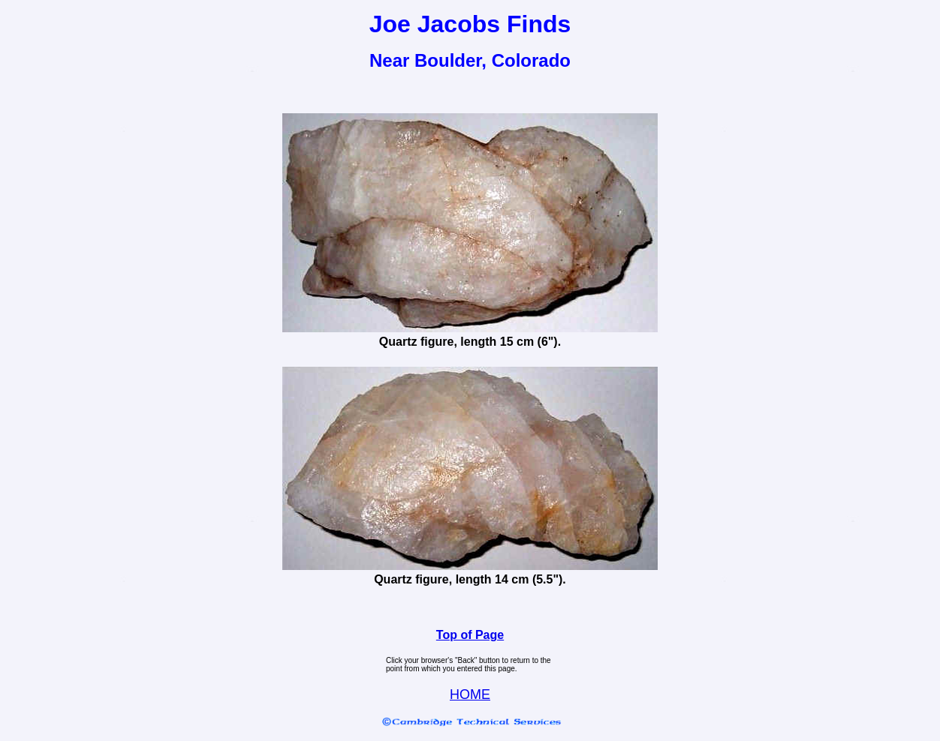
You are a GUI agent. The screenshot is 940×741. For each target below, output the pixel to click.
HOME (470, 694)
